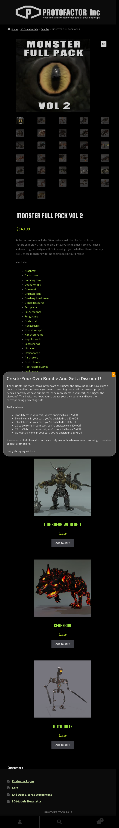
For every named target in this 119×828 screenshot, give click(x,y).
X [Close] (113, 374)
